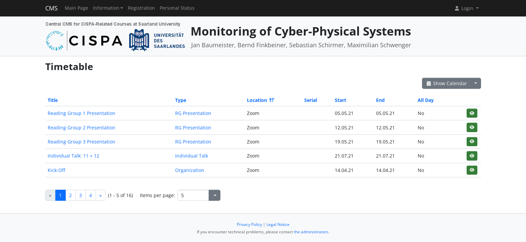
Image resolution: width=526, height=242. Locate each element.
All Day (426, 100)
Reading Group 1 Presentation (81, 113)
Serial (310, 100)
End (380, 100)
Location (260, 100)
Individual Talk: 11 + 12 (73, 156)
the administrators (311, 232)
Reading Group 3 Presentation (81, 141)
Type (180, 100)
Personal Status (177, 8)
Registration (141, 8)
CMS (51, 8)
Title (53, 100)
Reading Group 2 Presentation (81, 127)
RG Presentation (193, 113)
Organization (189, 170)
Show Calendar (446, 83)
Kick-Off (56, 170)
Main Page (76, 8)
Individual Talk (191, 156)
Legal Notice (278, 224)
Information (106, 8)
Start (340, 100)
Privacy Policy (249, 224)
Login (464, 8)
